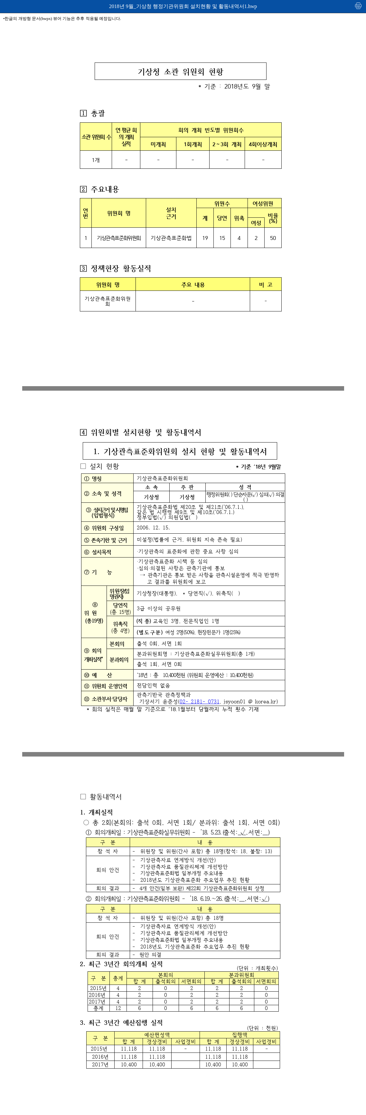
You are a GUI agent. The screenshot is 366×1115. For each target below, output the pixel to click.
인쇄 (358, 5)
